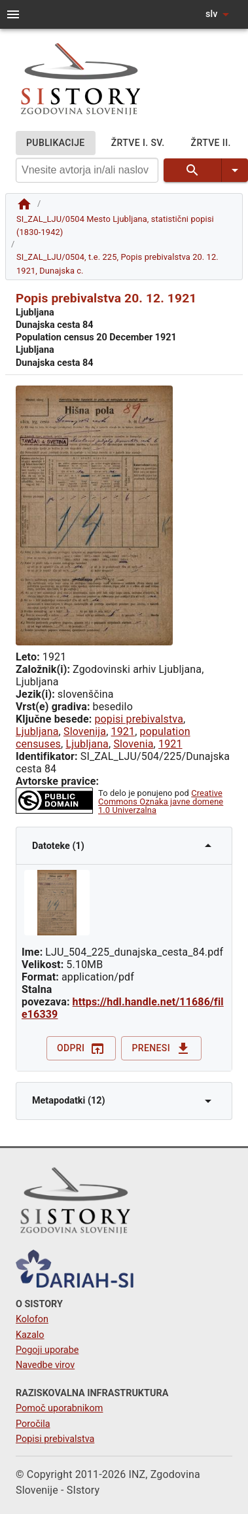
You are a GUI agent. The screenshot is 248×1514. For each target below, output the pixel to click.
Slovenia (133, 744)
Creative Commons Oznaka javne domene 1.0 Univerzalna (160, 801)
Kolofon (32, 1319)
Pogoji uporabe (47, 1350)
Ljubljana (37, 731)
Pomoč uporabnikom (59, 1408)
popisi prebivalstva (138, 719)
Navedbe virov (45, 1365)
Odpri (81, 1048)
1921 (123, 731)
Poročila (33, 1424)
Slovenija (84, 731)
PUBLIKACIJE (56, 143)
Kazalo (30, 1335)
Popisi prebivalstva (55, 1439)
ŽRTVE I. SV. (138, 143)
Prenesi (161, 1048)
